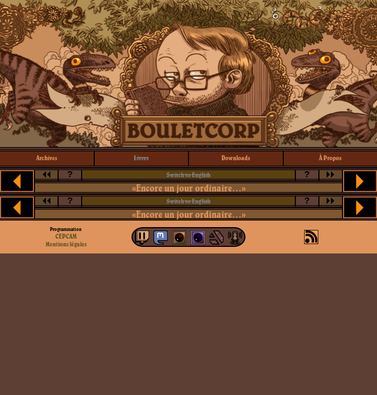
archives (46, 158)
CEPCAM (66, 236)
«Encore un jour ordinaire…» (188, 188)
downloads (235, 158)
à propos (330, 158)
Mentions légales (66, 244)
